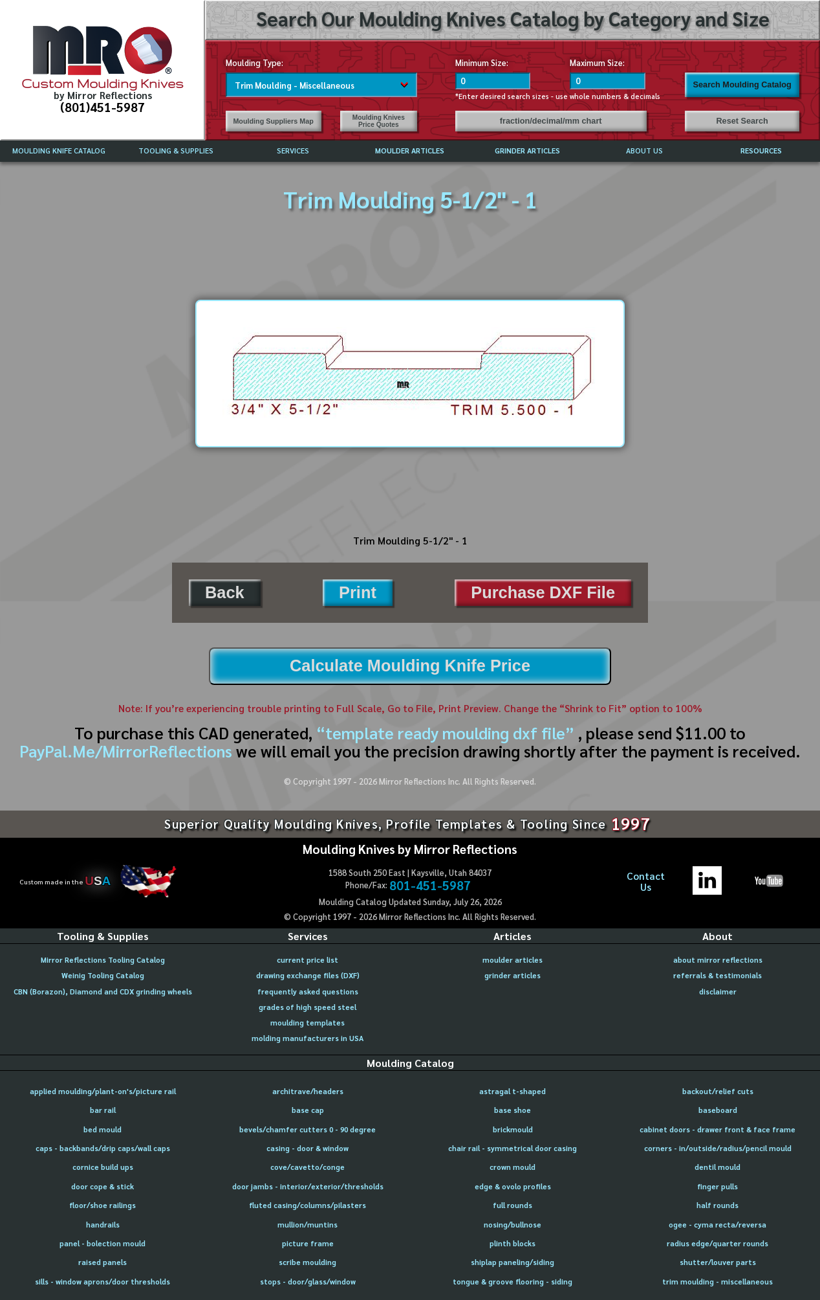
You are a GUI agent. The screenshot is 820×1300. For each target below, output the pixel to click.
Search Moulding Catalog (742, 84)
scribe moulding (307, 1262)
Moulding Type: (254, 62)
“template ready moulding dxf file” (445, 732)
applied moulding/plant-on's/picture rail (103, 1091)
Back (224, 592)
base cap (308, 1110)
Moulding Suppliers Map (273, 121)
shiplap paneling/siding (512, 1262)
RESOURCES (761, 150)
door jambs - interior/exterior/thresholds (307, 1186)
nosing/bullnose (512, 1224)
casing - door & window (307, 1148)
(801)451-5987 (102, 107)
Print (357, 592)
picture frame (308, 1243)
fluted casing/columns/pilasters (307, 1205)
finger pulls (717, 1186)
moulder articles (512, 960)
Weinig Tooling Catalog (102, 975)
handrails (103, 1224)
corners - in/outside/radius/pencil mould (718, 1148)
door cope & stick (102, 1186)
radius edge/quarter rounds (717, 1243)
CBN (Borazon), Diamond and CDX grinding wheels (103, 991)
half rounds (717, 1205)
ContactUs (646, 881)
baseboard (717, 1110)
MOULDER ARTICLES (409, 150)
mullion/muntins (307, 1224)
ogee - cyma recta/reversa (717, 1224)
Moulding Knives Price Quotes (378, 121)
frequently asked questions (307, 991)
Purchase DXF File (543, 592)
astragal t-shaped (512, 1091)
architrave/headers (307, 1091)
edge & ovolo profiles (513, 1186)
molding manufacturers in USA (307, 1038)
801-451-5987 (430, 885)
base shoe (512, 1110)
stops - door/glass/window (308, 1281)
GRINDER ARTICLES (527, 150)
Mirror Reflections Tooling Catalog (103, 960)
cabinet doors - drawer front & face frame (717, 1129)
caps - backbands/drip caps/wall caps (103, 1148)
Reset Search (742, 121)
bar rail (103, 1110)
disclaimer (718, 991)
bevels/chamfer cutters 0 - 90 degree (307, 1129)
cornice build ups (102, 1167)
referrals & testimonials (717, 975)
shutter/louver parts (718, 1262)
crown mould (512, 1167)
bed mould (102, 1129)
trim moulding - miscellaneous (717, 1281)
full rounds (512, 1205)
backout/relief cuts (717, 1091)
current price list (307, 960)
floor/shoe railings (102, 1205)
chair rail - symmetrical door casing (512, 1148)
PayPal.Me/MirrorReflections (127, 750)
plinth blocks (512, 1243)
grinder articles (512, 975)
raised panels (102, 1262)
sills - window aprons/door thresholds (102, 1281)
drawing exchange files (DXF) (308, 975)
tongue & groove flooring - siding (512, 1281)
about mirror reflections (717, 960)
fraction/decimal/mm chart (551, 121)
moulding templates (307, 1022)
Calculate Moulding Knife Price (410, 665)
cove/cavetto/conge (307, 1167)
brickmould (513, 1129)
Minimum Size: (481, 62)
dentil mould (717, 1167)
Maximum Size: (597, 62)
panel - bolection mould (102, 1243)
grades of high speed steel (307, 1007)
